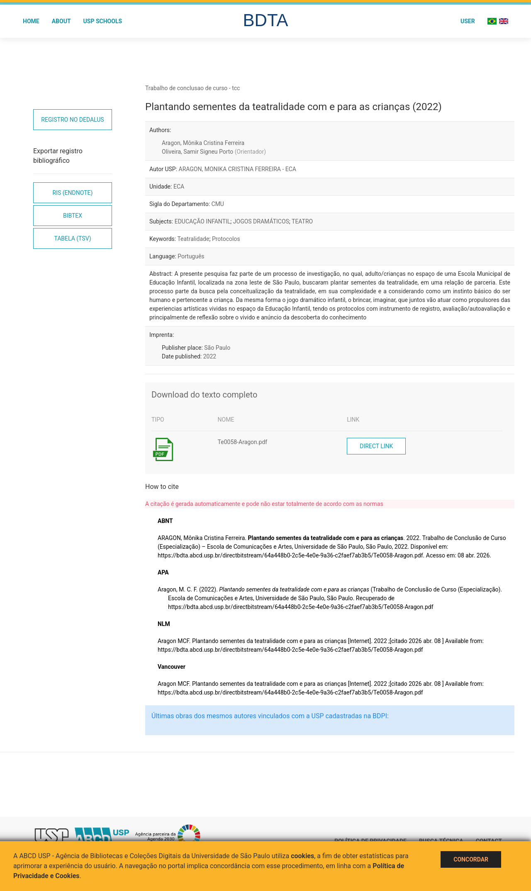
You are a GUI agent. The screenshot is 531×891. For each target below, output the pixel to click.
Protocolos (226, 239)
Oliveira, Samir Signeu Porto (214, 151)
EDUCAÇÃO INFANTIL (203, 221)
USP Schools (102, 21)
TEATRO (302, 221)
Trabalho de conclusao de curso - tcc (192, 88)
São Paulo (217, 347)
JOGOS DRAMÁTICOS (261, 221)
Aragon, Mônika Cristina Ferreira (203, 143)
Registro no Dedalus (72, 119)
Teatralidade (193, 239)
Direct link (376, 446)
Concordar (470, 859)
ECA (178, 186)
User (467, 21)
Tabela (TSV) (72, 238)
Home (31, 21)
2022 (209, 356)
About (61, 21)
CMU (218, 204)
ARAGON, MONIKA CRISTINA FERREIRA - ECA (237, 169)
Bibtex (72, 215)
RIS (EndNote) (73, 192)
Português (191, 256)
